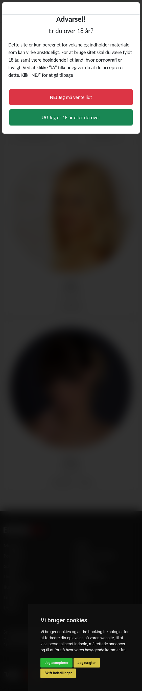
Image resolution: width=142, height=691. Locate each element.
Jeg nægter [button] (87, 663)
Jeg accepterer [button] (56, 663)
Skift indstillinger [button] (58, 673)
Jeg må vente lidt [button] (71, 97)
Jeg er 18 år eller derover (71, 117)
